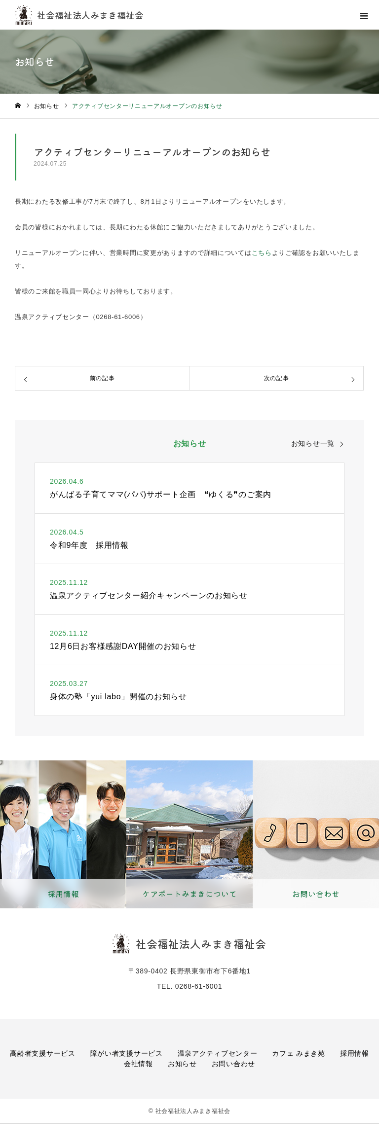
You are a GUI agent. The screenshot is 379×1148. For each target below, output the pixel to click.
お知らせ (182, 1064)
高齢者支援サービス (42, 1053)
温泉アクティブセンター (218, 1053)
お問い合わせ (233, 1064)
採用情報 (354, 1053)
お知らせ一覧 (313, 443)
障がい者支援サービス (126, 1053)
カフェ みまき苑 (298, 1053)
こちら (262, 252)
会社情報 (138, 1064)
